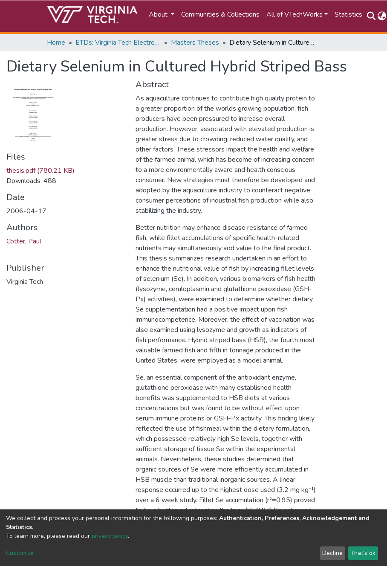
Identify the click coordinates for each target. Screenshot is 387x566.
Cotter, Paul (23, 241)
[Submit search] (371, 16)
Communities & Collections (220, 14)
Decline (332, 553)
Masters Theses (195, 42)
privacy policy (110, 536)
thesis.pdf (40, 170)
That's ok (362, 553)
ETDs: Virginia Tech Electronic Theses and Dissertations (118, 42)
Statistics (348, 14)
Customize (20, 553)
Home (56, 42)
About (159, 14)
